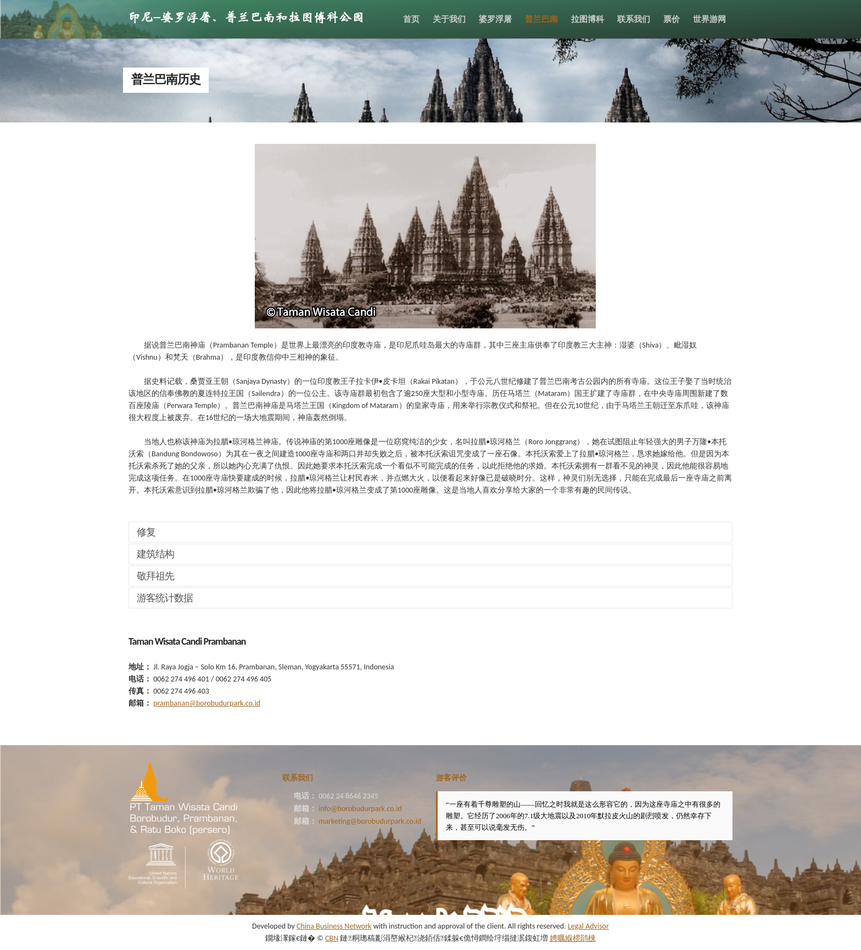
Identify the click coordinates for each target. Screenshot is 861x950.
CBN (331, 938)
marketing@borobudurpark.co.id (369, 821)
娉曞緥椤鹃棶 (573, 938)
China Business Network (334, 926)
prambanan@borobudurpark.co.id (206, 703)
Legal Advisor (588, 926)
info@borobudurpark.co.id (360, 808)
